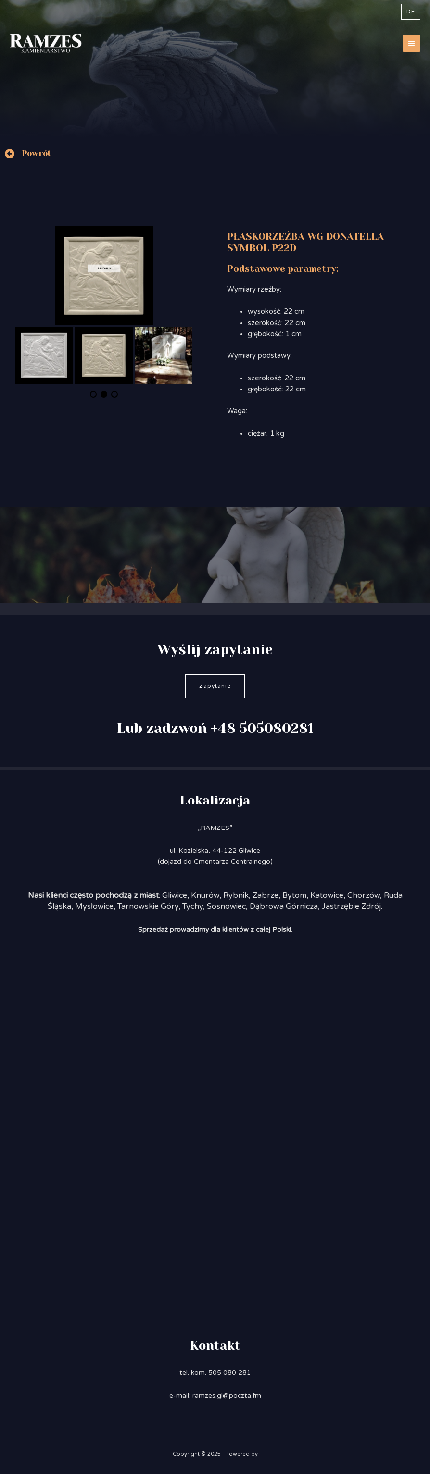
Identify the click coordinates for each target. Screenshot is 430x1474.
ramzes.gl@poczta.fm (226, 1395)
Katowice (326, 895)
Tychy (192, 906)
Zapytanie (215, 685)
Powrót (36, 153)
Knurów (205, 895)
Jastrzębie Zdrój (351, 906)
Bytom (294, 895)
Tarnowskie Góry (147, 906)
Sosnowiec (226, 906)
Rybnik (236, 895)
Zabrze (265, 895)
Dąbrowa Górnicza (284, 906)
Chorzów (363, 895)
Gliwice (174, 895)
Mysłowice (94, 906)
